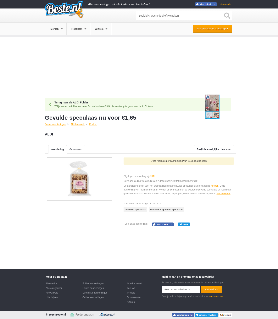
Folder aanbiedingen (92, 283)
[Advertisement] (139, 64)
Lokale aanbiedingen (93, 288)
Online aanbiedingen (93, 297)
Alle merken (52, 283)
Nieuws (131, 288)
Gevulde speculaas (135, 209)
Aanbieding (57, 149)
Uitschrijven (52, 297)
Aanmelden (226, 4)
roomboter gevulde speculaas (166, 209)
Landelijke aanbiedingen (94, 292)
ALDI (152, 176)
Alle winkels (52, 292)
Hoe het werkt (134, 283)
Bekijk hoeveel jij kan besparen (214, 149)
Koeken (215, 185)
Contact (131, 302)
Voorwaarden (134, 297)
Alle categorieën (54, 288)
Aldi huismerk (224, 193)
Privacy (131, 292)
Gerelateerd (76, 149)
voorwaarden (216, 296)
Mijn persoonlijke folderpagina (212, 28)
